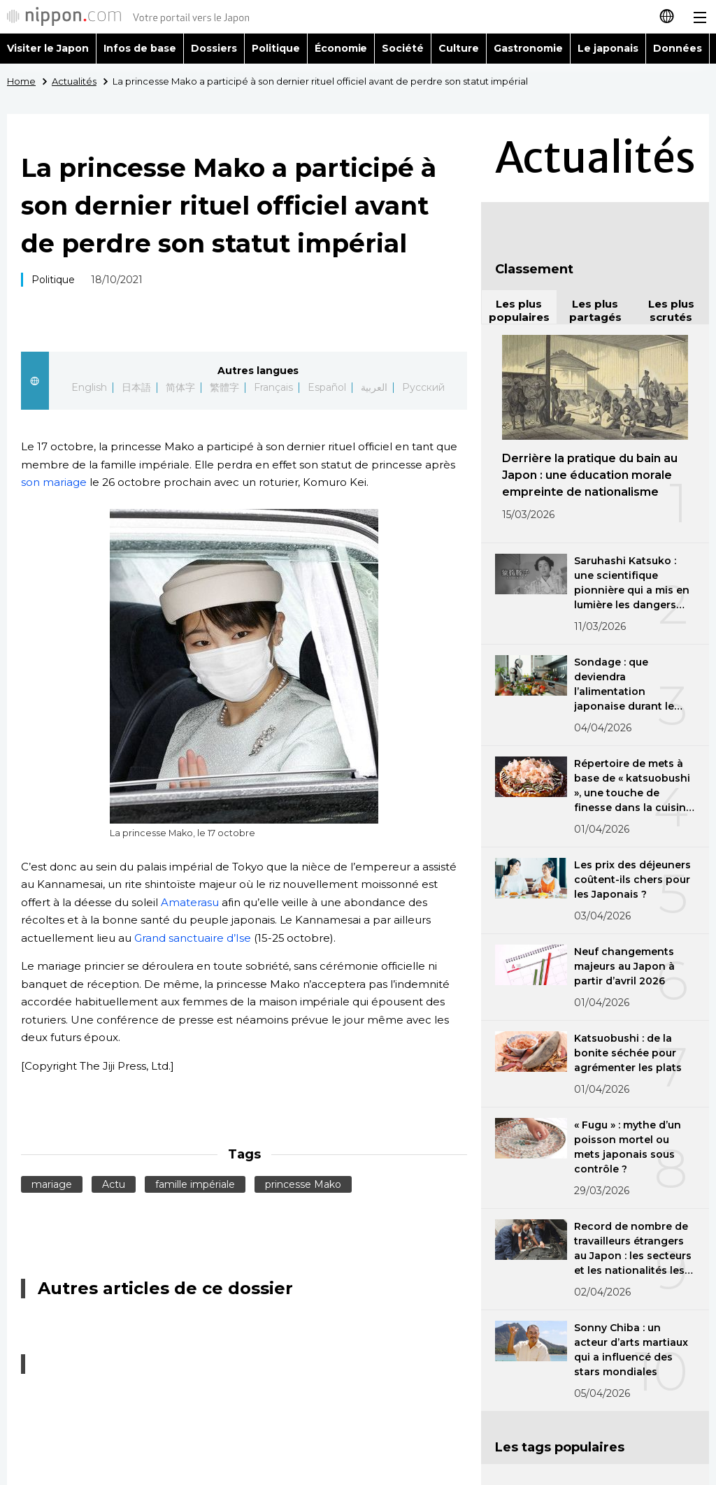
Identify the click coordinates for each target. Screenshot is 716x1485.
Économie (341, 48)
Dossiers (214, 48)
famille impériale (195, 1184)
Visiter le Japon (48, 48)
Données (677, 48)
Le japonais (608, 48)
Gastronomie (528, 48)
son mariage (54, 482)
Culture (458, 48)
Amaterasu (190, 902)
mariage (51, 1184)
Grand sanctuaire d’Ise (192, 938)
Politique (276, 48)
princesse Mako (303, 1184)
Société (403, 48)
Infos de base (139, 48)
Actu (113, 1184)
